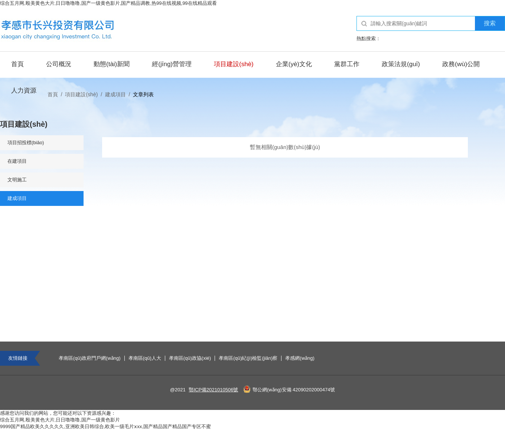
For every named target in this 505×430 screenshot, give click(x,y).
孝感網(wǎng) (300, 358)
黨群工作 (346, 64)
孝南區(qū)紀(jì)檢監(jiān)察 (248, 358)
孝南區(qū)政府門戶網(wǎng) (90, 358)
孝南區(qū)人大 (144, 358)
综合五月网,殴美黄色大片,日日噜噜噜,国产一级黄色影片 (60, 420)
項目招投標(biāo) (25, 142)
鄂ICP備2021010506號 (213, 389)
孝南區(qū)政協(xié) (190, 358)
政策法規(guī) (401, 64)
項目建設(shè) (234, 64)
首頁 (17, 64)
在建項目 (17, 161)
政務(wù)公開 (461, 64)
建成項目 (115, 94)
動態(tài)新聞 (112, 64)
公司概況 (58, 64)
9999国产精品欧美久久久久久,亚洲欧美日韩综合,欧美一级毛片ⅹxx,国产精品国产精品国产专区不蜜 (105, 426)
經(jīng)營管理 (172, 64)
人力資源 (23, 90)
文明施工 (17, 179)
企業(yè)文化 (294, 64)
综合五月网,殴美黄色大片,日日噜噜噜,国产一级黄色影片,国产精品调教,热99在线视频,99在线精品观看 (108, 3)
